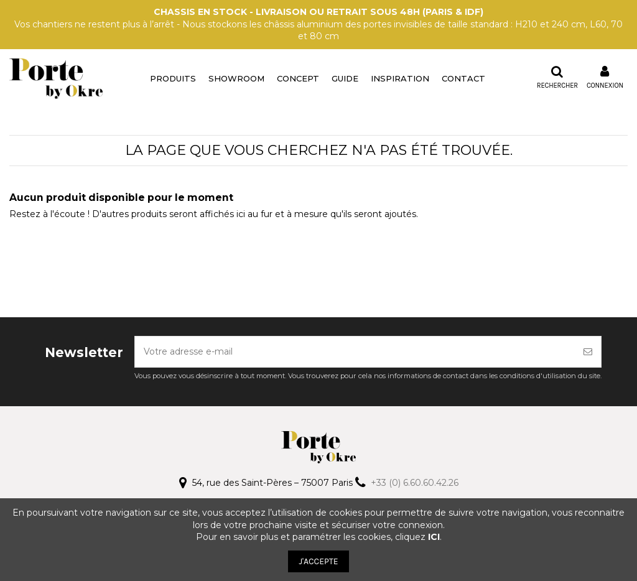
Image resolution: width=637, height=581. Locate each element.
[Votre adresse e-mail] (355, 352)
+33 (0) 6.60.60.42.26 (414, 482)
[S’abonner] (588, 352)
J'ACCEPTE (318, 561)
